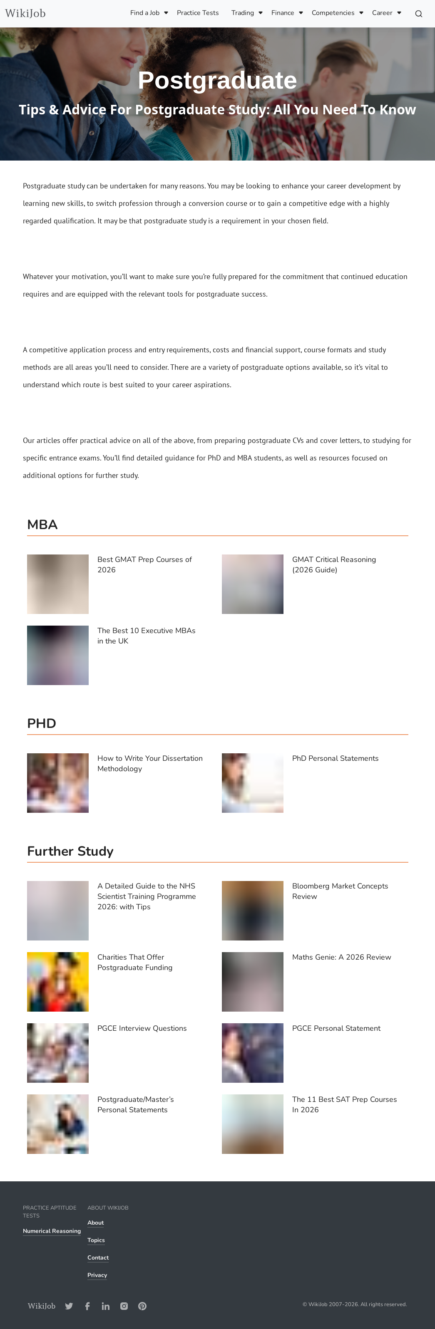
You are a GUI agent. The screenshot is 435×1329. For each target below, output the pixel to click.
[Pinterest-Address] (142, 1306)
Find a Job (144, 12)
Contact (98, 1258)
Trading (242, 12)
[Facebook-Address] (87, 1306)
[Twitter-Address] (69, 1306)
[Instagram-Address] (124, 1306)
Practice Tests (198, 12)
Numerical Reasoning (52, 1231)
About (95, 1223)
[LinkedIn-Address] (106, 1306)
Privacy (97, 1275)
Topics (96, 1240)
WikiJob (25, 13)
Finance (282, 12)
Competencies (333, 12)
